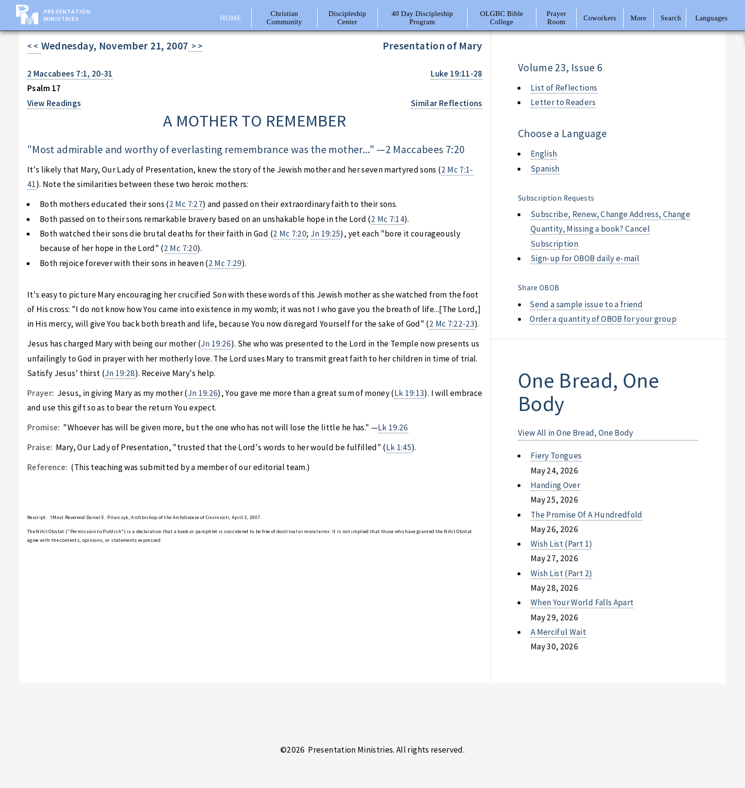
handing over (555, 485)
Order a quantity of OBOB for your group (603, 319)
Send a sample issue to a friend (586, 304)
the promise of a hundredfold (587, 514)
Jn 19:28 (120, 373)
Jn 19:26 (216, 343)
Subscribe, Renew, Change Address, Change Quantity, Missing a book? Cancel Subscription (610, 229)
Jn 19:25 (325, 233)
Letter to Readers (563, 102)
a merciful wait (558, 632)
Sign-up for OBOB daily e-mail (585, 258)
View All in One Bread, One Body (575, 432)
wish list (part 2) (561, 573)
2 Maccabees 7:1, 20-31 (70, 73)
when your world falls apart (582, 602)
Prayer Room (557, 18)
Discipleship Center (347, 18)
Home (231, 18)
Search (671, 18)
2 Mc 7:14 (388, 219)
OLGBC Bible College (501, 18)
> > (195, 46)
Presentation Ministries (67, 15)
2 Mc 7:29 (225, 263)
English (544, 153)
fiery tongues (556, 455)
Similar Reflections (447, 103)
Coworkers (599, 18)
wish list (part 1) (561, 543)
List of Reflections (564, 87)
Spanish (545, 168)
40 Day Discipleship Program (422, 18)
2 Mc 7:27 (186, 204)
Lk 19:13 (409, 393)
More (639, 18)
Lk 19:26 (393, 427)
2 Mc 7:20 (290, 233)
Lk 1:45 (399, 447)
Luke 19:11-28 (457, 73)
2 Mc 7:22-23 (452, 323)
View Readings (54, 103)
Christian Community (284, 18)
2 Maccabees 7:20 (425, 149)
